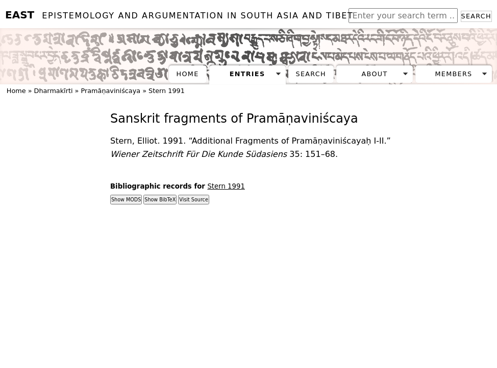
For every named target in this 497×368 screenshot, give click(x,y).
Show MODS (126, 199)
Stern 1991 (166, 91)
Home (188, 74)
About (375, 74)
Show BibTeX (160, 199)
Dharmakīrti (53, 91)
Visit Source (193, 199)
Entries (247, 74)
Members (453, 74)
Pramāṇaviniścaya (110, 91)
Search (476, 16)
